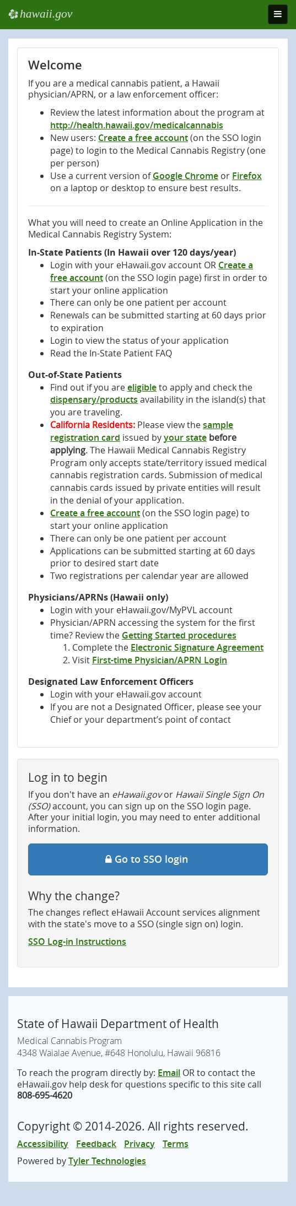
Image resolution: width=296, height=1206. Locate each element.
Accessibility (42, 1144)
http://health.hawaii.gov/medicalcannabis (136, 125)
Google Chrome (185, 176)
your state (185, 437)
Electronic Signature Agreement (197, 647)
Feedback (96, 1144)
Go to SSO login (148, 859)
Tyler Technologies (107, 1161)
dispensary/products (94, 399)
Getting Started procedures (179, 635)
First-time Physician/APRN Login (159, 660)
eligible (142, 387)
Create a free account (143, 138)
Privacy (139, 1144)
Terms (176, 1144)
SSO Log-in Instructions (77, 941)
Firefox (247, 176)
